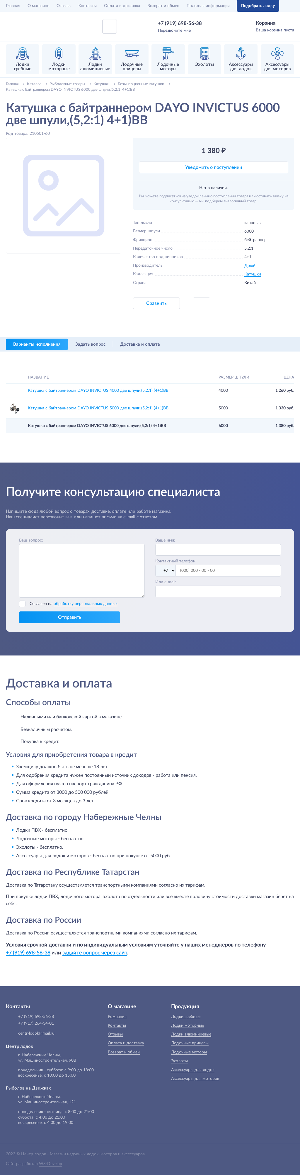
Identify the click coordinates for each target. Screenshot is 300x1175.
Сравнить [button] (156, 303)
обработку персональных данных (85, 604)
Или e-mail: (165, 582)
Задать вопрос (90, 344)
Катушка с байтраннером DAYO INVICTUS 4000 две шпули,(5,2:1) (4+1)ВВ (98, 391)
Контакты (88, 6)
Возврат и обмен (163, 6)
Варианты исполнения (37, 344)
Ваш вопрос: (31, 540)
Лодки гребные (185, 1017)
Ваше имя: (165, 540)
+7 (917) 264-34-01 (36, 1023)
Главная (13, 6)
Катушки (252, 274)
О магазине (38, 6)
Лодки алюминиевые (191, 1034)
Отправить (69, 617)
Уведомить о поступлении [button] (213, 167)
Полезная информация (208, 6)
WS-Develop (50, 1164)
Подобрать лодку (258, 6)
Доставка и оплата (140, 344)
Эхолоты (179, 1061)
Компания (117, 1017)
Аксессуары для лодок (192, 1070)
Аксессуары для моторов (195, 1079)
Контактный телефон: (176, 561)
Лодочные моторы (189, 1052)
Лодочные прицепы (190, 1043)
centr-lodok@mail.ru (36, 1033)
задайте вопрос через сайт (94, 952)
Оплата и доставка (122, 6)
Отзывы (64, 6)
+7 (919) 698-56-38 (180, 23)
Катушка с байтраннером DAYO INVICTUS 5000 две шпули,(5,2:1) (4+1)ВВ (98, 408)
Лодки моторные (187, 1025)
